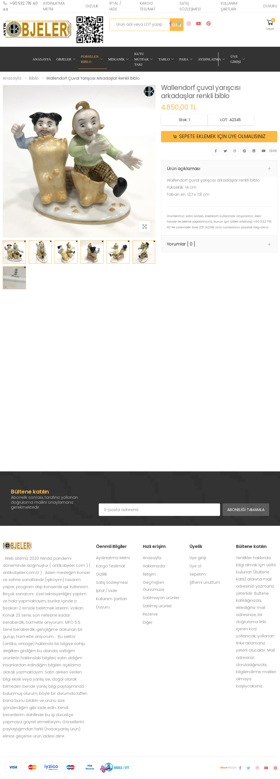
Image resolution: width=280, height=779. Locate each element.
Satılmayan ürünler (161, 597)
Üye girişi (197, 558)
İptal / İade (115, 6)
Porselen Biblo (90, 59)
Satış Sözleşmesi (190, 6)
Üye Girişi (236, 59)
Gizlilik (91, 6)
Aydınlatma (209, 59)
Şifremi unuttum (204, 582)
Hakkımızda (154, 566)
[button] (270, 24)
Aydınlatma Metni (54, 6)
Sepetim (197, 574)
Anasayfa (42, 59)
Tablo (164, 59)
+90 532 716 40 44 (20, 6)
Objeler (63, 59)
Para (183, 59)
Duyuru (270, 6)
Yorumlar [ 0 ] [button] (181, 244)
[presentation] (140, 492)
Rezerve (150, 614)
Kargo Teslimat (148, 6)
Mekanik (116, 59)
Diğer (148, 622)
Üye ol (195, 566)
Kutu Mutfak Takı (141, 59)
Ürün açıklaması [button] (183, 168)
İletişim (149, 574)
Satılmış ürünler (157, 606)
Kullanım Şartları (229, 6)
